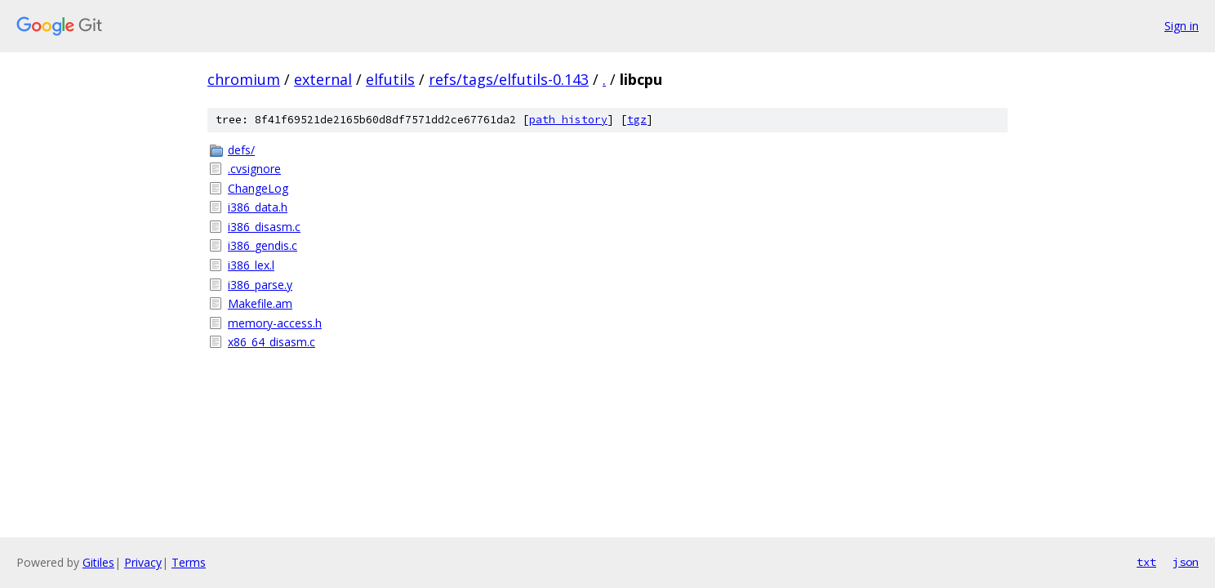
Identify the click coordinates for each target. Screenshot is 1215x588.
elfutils (390, 79)
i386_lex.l (251, 265)
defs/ (241, 150)
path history (568, 120)
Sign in (1181, 25)
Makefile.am (260, 303)
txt (1146, 562)
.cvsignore (254, 168)
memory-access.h (275, 323)
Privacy (143, 562)
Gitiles (98, 562)
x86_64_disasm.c (271, 342)
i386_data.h (257, 207)
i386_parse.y (260, 284)
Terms (188, 562)
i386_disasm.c (264, 226)
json (1186, 562)
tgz (637, 120)
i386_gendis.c (262, 245)
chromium (243, 79)
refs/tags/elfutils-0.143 (509, 79)
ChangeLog (258, 188)
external (323, 79)
